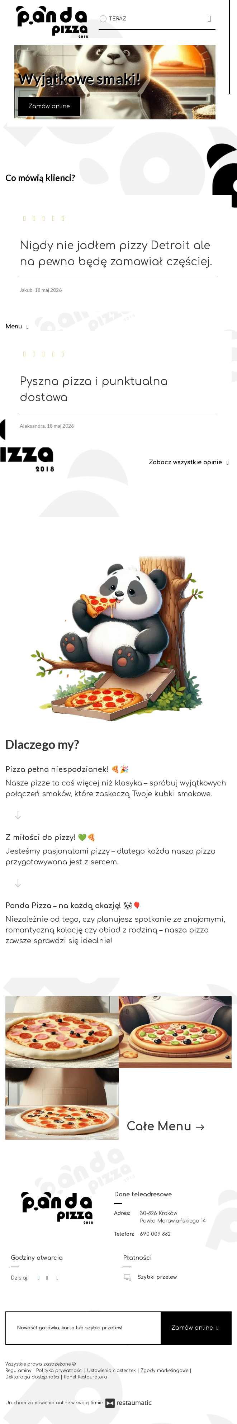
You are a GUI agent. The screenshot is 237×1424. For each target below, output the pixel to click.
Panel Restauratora (85, 1377)
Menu (18, 326)
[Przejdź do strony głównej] (52, 22)
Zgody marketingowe (165, 1370)
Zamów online (49, 106)
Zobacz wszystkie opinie (190, 462)
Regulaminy (19, 1370)
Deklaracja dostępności (33, 1377)
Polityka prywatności (60, 1370)
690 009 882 (155, 1234)
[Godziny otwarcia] (57, 1278)
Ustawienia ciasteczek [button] (112, 1370)
